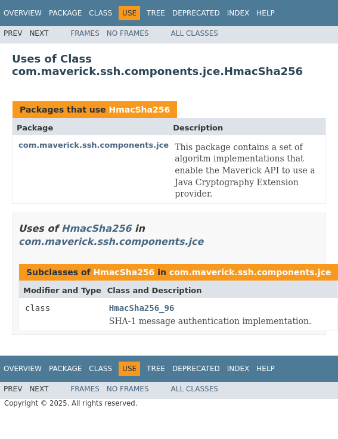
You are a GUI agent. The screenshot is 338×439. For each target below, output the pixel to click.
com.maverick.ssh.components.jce (93, 145)
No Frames (128, 33)
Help (265, 13)
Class (100, 13)
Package (65, 13)
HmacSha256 (139, 109)
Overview (23, 13)
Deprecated (196, 13)
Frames (85, 33)
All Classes (194, 33)
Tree (156, 13)
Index (238, 13)
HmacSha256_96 (142, 308)
